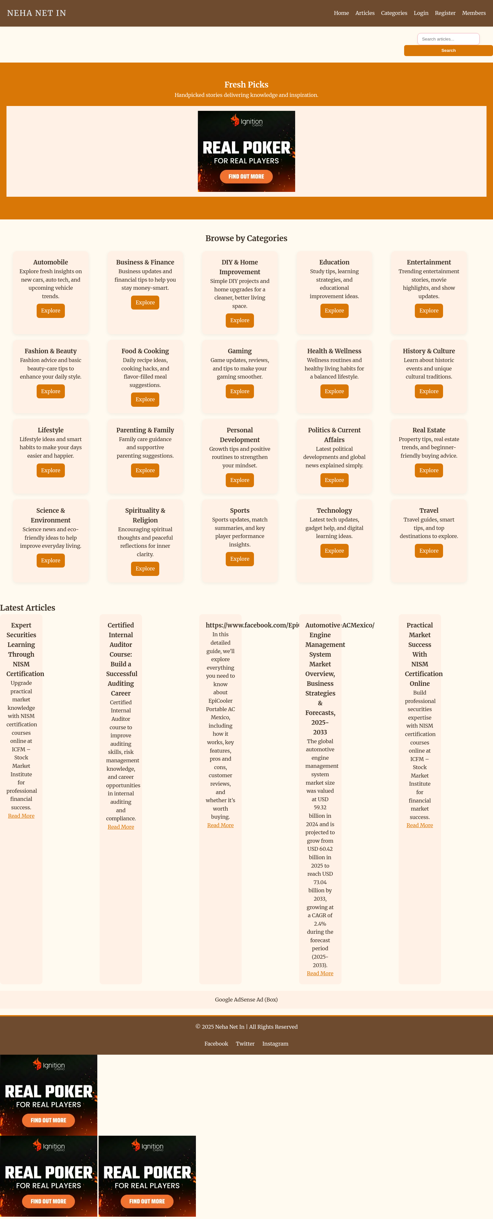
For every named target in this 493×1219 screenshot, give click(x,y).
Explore (50, 310)
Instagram (275, 1043)
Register (445, 13)
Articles (365, 13)
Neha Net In (36, 13)
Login (421, 13)
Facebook (216, 1043)
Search (448, 50)
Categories (394, 13)
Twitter (245, 1043)
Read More (21, 816)
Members (474, 13)
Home (341, 13)
